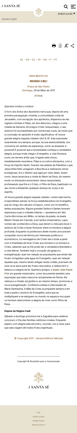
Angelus (6, 19)
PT (55, 59)
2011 (15, 19)
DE (21, 59)
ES (33, 59)
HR (45, 59)
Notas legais (38, 417)
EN (27, 59)
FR (39, 59)
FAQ (38, 413)
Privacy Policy (38, 425)
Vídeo (38, 95)
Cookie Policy (38, 421)
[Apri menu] (73, 6)
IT (50, 59)
